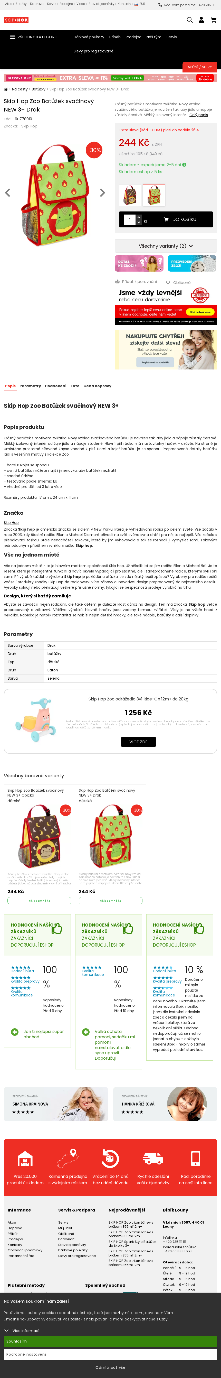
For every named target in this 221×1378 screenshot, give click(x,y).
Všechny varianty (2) (166, 246)
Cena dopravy (97, 385)
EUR (139, 5)
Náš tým (154, 37)
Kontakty (124, 4)
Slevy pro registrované (93, 51)
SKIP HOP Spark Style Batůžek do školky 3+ (133, 1242)
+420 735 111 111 (174, 1240)
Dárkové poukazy (89, 37)
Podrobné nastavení (26, 1354)
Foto (74, 385)
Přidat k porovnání (136, 281)
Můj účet (65, 1227)
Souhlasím (16, 1341)
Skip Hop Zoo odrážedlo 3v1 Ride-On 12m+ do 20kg (138, 698)
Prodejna (66, 4)
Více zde (138, 741)
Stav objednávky (101, 4)
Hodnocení (55, 385)
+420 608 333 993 (178, 1250)
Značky (21, 4)
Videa (80, 4)
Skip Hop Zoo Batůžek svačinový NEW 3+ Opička (35, 795)
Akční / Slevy (200, 67)
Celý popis (198, 114)
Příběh (115, 37)
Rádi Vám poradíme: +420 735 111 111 (187, 5)
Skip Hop (29, 126)
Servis (51, 4)
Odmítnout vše (110, 1367)
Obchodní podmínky (25, 1249)
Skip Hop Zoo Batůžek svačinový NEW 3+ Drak (107, 795)
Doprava (37, 4)
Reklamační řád (21, 1255)
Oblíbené (66, 1233)
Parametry (30, 385)
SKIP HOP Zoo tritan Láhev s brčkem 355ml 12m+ (131, 1223)
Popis (10, 385)
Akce (8, 4)
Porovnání (66, 1238)
